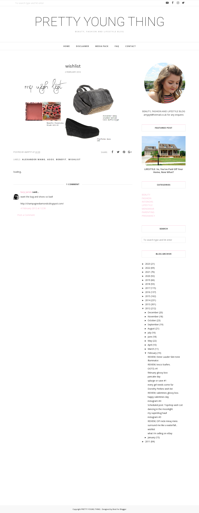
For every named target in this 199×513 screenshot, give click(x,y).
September (153, 324)
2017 (147, 288)
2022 (147, 267)
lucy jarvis (26, 191)
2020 (147, 275)
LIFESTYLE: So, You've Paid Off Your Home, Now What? (163, 171)
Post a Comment (26, 214)
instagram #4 (154, 400)
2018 (147, 283)
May (150, 340)
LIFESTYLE (147, 205)
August (151, 328)
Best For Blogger (119, 509)
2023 (147, 263)
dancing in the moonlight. (160, 409)
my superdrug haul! (157, 412)
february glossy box (158, 372)
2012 (147, 308)
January (151, 437)
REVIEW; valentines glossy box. (163, 392)
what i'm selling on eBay (160, 433)
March (151, 348)
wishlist (74, 159)
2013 (147, 304)
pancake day (154, 376)
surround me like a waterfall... (162, 425)
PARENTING (148, 212)
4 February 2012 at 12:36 (33, 208)
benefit (61, 159)
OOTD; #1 (153, 368)
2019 (147, 280)
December (153, 312)
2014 (147, 300)
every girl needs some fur (160, 384)
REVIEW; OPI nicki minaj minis (163, 421)
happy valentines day (158, 396)
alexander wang (33, 159)
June (150, 336)
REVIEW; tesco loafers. (159, 364)
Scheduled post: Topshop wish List (165, 405)
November (153, 316)
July (149, 332)
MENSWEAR (148, 208)
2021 (147, 271)
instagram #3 (154, 417)
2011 (147, 441)
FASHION (146, 198)
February (152, 352)
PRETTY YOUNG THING (100, 21)
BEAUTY (146, 194)
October (152, 320)
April (150, 344)
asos (50, 159)
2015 (147, 296)
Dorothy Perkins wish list (160, 388)
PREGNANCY (148, 215)
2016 (147, 292)
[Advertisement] (165, 470)
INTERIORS (147, 201)
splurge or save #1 (157, 380)
